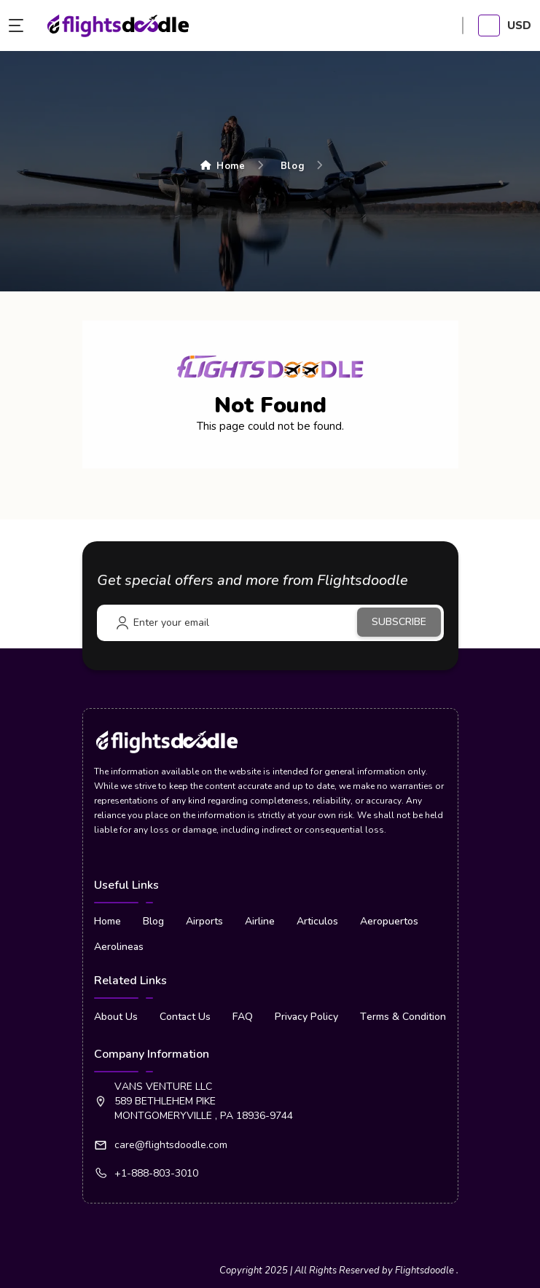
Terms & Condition (403, 1017)
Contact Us (185, 1017)
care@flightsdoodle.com (170, 1145)
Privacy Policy (306, 1017)
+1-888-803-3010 (156, 1173)
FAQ (242, 1017)
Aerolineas (119, 947)
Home (223, 166)
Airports (204, 921)
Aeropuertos (389, 921)
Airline (260, 921)
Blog (293, 166)
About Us (116, 1017)
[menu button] (20, 25)
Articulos (317, 921)
